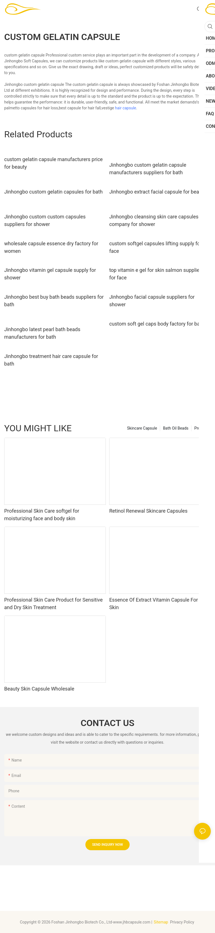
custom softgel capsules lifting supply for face (155, 247)
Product (201, 428)
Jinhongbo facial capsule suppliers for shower (152, 300)
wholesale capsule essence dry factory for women (51, 247)
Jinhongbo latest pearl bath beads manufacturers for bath (42, 333)
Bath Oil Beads (175, 428)
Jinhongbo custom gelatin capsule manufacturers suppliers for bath (147, 168)
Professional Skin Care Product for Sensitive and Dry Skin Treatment (53, 603)
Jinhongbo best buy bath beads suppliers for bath (54, 300)
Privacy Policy (182, 922)
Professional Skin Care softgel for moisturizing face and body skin (41, 514)
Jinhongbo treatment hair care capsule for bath (51, 360)
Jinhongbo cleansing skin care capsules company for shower (153, 220)
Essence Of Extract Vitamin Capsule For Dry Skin (158, 603)
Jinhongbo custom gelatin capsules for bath (53, 192)
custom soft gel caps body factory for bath (156, 324)
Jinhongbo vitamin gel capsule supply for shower (50, 274)
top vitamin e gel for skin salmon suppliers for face (156, 274)
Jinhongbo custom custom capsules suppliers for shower (45, 220)
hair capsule (125, 108)
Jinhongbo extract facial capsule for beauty (157, 192)
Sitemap (161, 922)
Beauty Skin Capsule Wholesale (39, 689)
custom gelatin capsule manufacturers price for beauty (53, 163)
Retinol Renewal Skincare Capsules (148, 511)
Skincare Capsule (142, 428)
